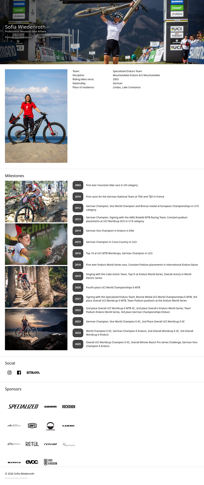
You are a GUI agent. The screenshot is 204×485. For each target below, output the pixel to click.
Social (41, 37)
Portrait (9, 37)
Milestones (26, 37)
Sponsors (55, 37)
